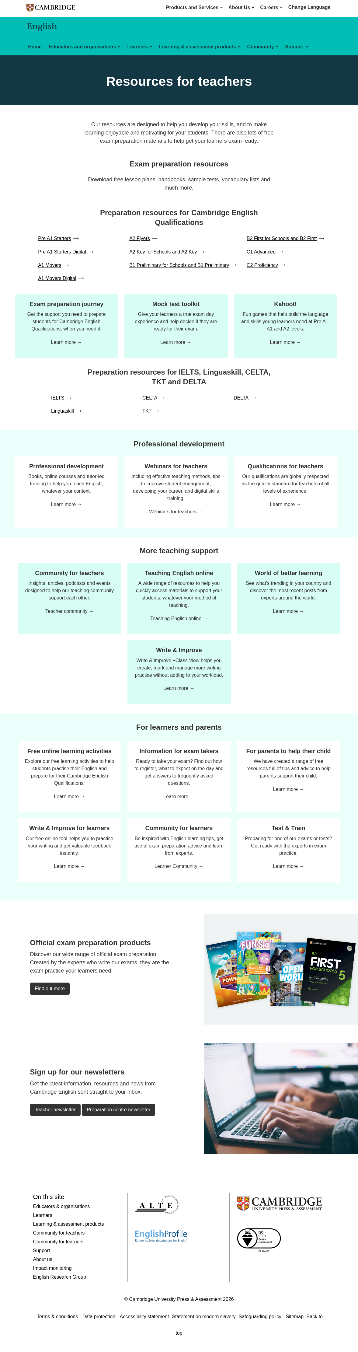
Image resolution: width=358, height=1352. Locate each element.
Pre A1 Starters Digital (62, 251)
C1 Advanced (261, 251)
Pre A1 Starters (54, 238)
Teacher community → (69, 611)
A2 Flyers (139, 238)
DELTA (241, 397)
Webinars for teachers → (176, 511)
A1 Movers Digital (57, 278)
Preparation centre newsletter (118, 1109)
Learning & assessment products (197, 46)
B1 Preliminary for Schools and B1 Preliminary (179, 265)
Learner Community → (179, 866)
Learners (137, 46)
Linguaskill (62, 411)
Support (294, 46)
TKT (146, 411)
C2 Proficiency (262, 265)
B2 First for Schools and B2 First (282, 238)
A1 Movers (49, 265)
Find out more (50, 988)
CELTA (149, 397)
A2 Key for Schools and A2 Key (163, 251)
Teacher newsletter (55, 1109)
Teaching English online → (179, 618)
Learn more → (66, 342)
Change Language (309, 7)
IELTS (57, 397)
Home (35, 46)
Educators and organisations (82, 46)
